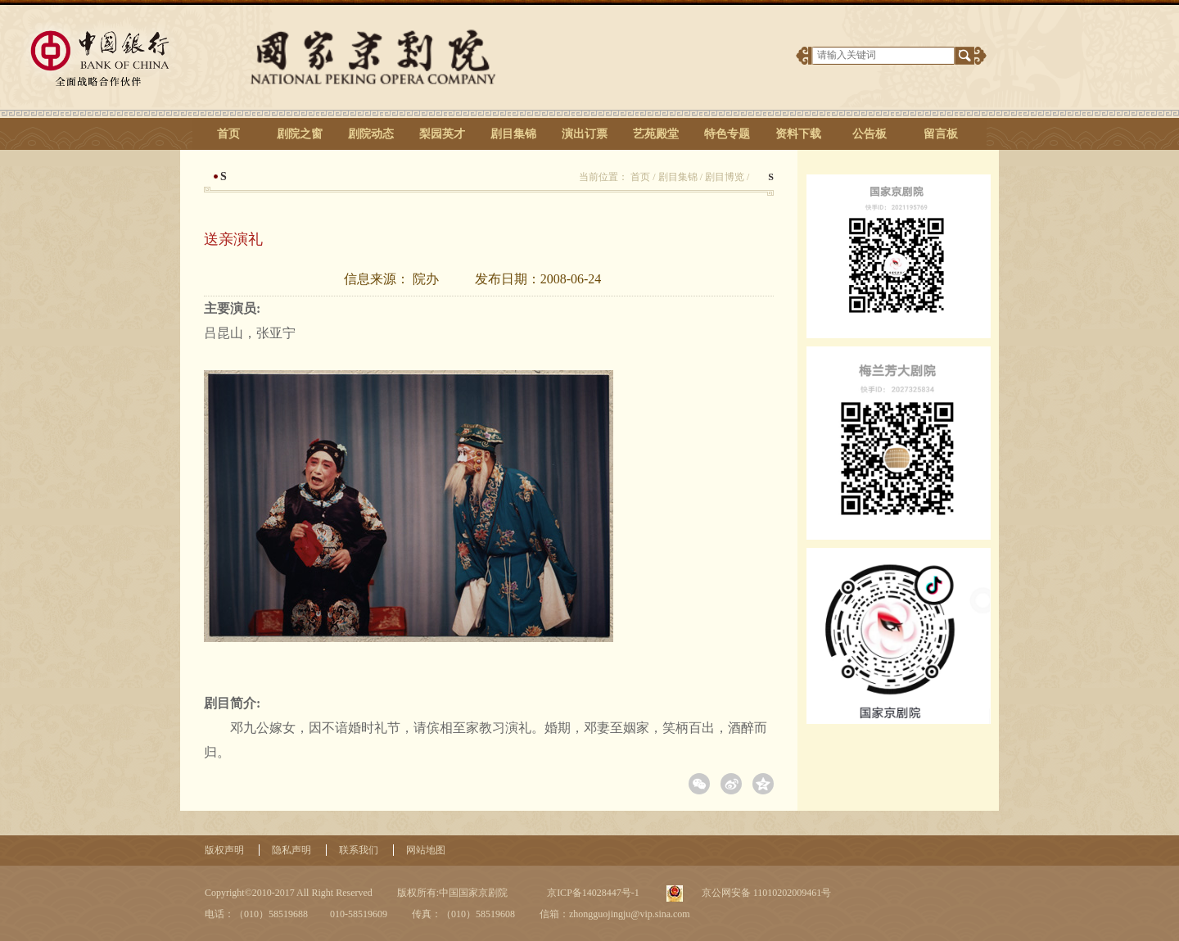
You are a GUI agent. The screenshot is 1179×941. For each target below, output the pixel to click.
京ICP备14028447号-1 (591, 892)
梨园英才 (442, 134)
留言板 (941, 134)
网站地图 (425, 850)
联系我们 (358, 850)
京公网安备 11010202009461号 (765, 892)
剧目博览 (724, 177)
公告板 (869, 134)
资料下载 (798, 134)
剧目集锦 (513, 134)
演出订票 (585, 134)
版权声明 (224, 850)
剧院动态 (371, 134)
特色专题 (727, 134)
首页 (228, 134)
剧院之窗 (300, 134)
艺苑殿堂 (656, 134)
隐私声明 (291, 850)
